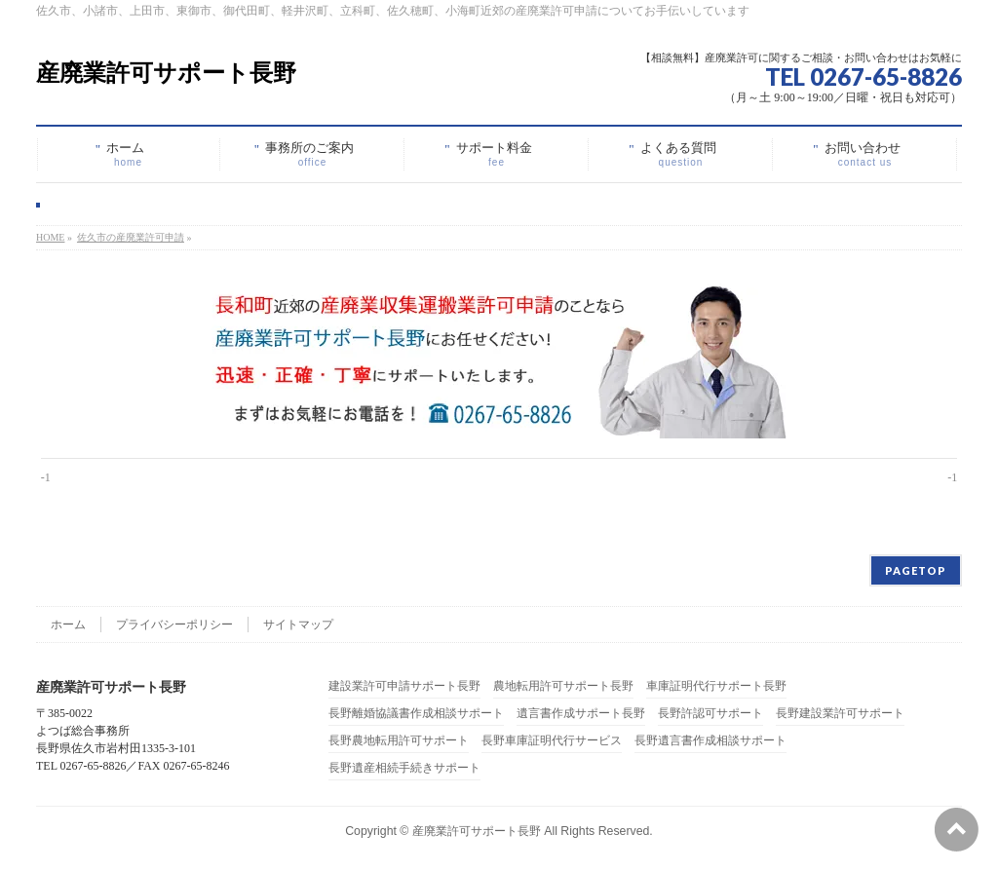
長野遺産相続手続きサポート (404, 768)
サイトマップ (298, 624)
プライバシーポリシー (174, 624)
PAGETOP (915, 570)
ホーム (68, 624)
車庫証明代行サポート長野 (716, 686)
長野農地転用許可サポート (398, 741)
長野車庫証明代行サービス (551, 741)
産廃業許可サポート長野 (166, 72)
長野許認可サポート (710, 713)
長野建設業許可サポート (840, 713)
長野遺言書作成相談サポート (710, 741)
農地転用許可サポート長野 (563, 686)
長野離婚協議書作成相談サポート (416, 713)
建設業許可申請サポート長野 (404, 686)
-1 (46, 477)
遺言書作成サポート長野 (581, 713)
